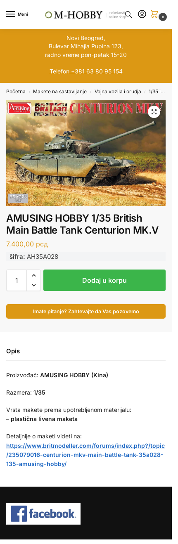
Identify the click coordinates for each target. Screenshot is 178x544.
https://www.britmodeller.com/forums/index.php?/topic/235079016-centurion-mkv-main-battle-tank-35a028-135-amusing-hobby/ (85, 455)
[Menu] (18, 14)
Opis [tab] (13, 351)
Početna (16, 91)
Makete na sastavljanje (60, 91)
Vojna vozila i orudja (118, 91)
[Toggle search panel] (128, 14)
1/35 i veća (161, 91)
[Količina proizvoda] (16, 280)
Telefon (59, 71)
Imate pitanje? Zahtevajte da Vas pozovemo (86, 311)
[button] (156, 15)
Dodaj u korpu (104, 280)
